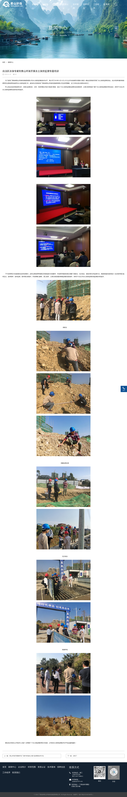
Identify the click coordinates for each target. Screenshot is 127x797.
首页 (26, 4)
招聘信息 (86, 4)
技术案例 (76, 4)
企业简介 (45, 4)
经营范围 (55, 4)
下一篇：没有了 (72, 756)
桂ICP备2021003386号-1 (86, 794)
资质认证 (65, 4)
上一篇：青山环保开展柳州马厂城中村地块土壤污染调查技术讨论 (24, 756)
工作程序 (96, 4)
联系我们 (106, 4)
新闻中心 (35, 4)
